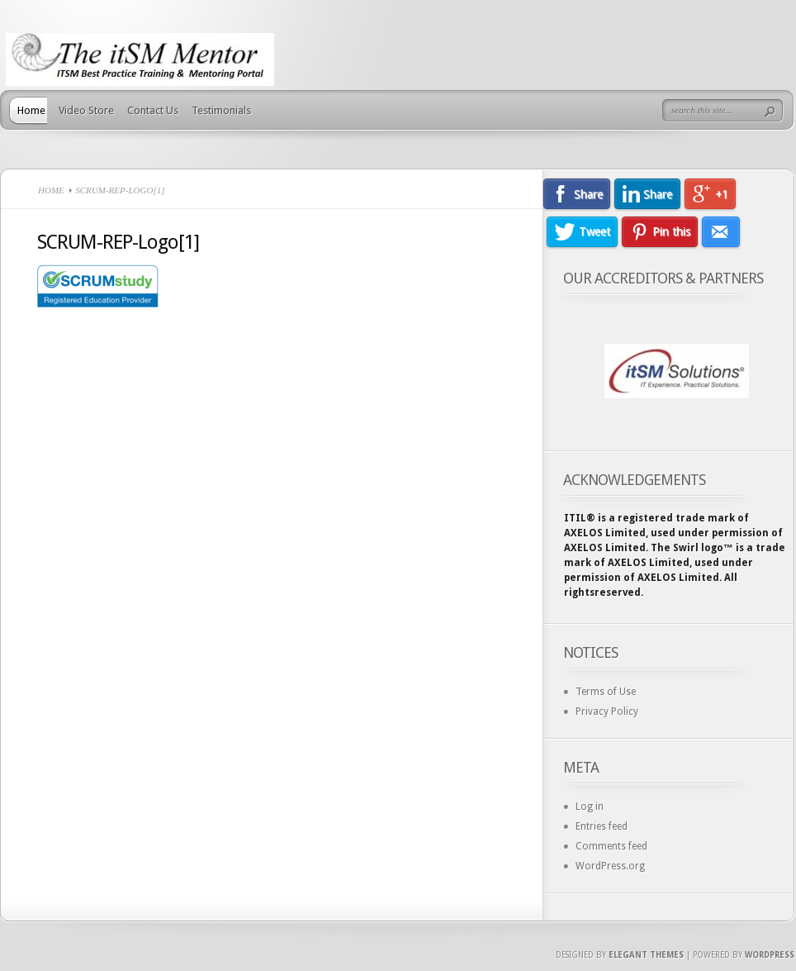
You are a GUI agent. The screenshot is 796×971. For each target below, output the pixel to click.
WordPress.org (610, 866)
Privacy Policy (607, 711)
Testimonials (221, 110)
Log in (590, 806)
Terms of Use (606, 691)
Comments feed (611, 846)
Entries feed (602, 826)
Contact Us (152, 110)
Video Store (86, 110)
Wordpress (769, 954)
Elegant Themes (646, 954)
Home (31, 110)
